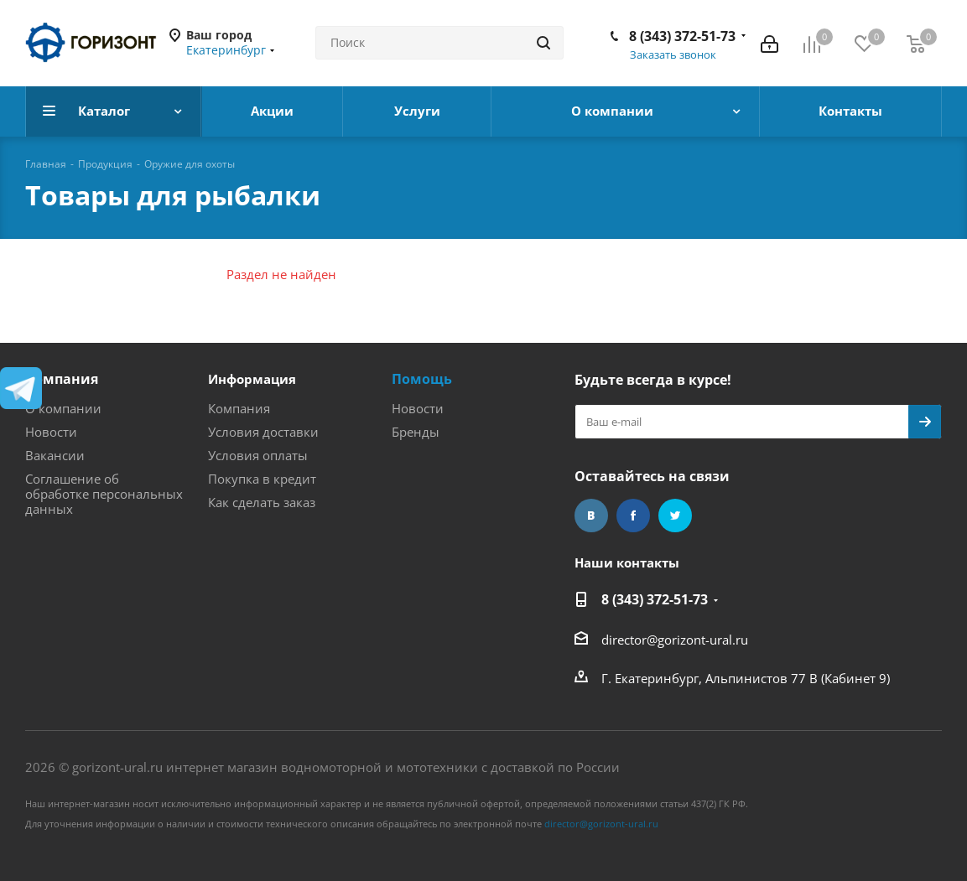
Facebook (633, 515)
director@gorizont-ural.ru (674, 639)
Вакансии (55, 455)
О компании (63, 408)
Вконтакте (591, 515)
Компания (61, 379)
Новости (51, 431)
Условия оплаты (258, 455)
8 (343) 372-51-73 (682, 36)
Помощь (422, 379)
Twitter (675, 515)
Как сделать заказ (261, 502)
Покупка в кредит (262, 478)
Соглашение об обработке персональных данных (104, 493)
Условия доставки (263, 431)
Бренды (415, 431)
